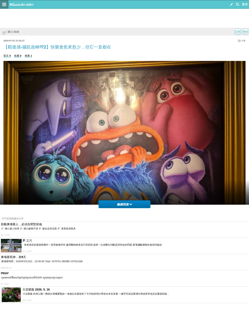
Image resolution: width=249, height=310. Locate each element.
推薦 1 (28, 55)
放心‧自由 (10, 32)
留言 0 (7, 55)
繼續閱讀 (124, 204)
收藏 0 (17, 55)
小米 (243, 40)
